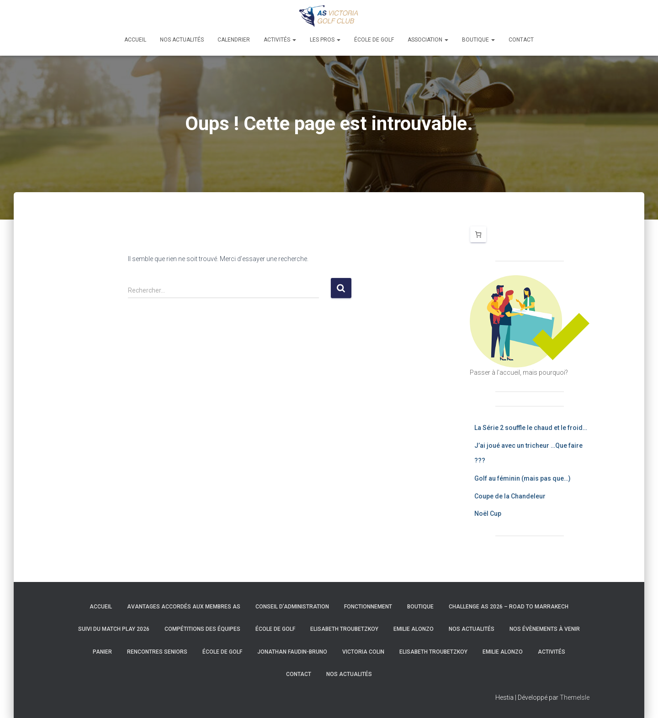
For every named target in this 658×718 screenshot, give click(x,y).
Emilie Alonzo (413, 629)
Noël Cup (487, 513)
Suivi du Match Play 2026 (113, 629)
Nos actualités (182, 40)
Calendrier (234, 40)
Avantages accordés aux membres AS (183, 606)
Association (428, 40)
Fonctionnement (368, 606)
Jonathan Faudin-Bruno (292, 652)
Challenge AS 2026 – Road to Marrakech (508, 606)
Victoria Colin (363, 652)
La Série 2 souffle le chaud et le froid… (530, 427)
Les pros (325, 40)
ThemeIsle (574, 697)
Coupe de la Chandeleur (510, 496)
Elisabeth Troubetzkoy (344, 629)
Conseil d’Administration (292, 606)
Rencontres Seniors (157, 652)
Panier (102, 652)
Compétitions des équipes (202, 629)
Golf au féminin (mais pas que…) (522, 478)
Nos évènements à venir (544, 629)
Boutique (478, 40)
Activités (280, 40)
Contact (521, 40)
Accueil (135, 40)
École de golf (374, 40)
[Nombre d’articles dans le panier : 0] (478, 234)
